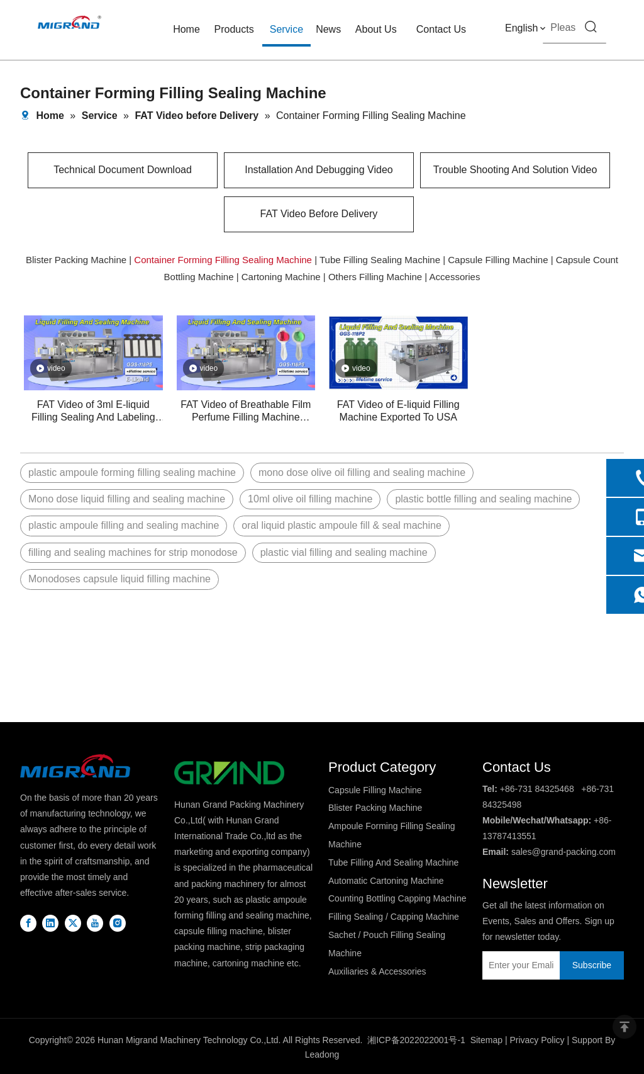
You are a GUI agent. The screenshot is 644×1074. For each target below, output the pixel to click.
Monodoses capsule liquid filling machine (119, 579)
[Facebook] (28, 922)
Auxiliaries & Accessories (377, 971)
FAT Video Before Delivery (319, 213)
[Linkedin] (50, 922)
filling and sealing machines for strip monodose (133, 552)
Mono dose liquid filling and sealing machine (126, 499)
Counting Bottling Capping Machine (397, 898)
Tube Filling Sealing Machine (379, 259)
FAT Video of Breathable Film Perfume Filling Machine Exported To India (245, 411)
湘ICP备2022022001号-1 (416, 1040)
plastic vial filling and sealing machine (344, 552)
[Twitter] (73, 922)
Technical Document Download (122, 169)
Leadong (322, 1054)
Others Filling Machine (375, 276)
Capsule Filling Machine (498, 259)
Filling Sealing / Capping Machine (393, 917)
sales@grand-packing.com (563, 852)
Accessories (455, 276)
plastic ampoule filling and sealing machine (123, 525)
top (624, 1027)
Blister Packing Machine (76, 259)
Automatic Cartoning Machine (386, 881)
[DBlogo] (75, 765)
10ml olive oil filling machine (310, 499)
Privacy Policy (536, 1040)
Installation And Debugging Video (318, 169)
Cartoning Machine (281, 276)
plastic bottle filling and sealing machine (483, 499)
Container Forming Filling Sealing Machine (223, 259)
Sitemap (486, 1040)
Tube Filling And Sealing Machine (393, 862)
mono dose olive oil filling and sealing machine (361, 472)
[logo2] (229, 772)
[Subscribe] (592, 965)
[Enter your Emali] (517, 965)
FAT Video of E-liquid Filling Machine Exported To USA (398, 410)
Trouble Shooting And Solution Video (515, 169)
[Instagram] (117, 922)
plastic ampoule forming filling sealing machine (132, 472)
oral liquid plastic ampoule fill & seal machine (341, 525)
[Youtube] (95, 922)
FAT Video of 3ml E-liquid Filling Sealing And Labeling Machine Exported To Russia (93, 411)
